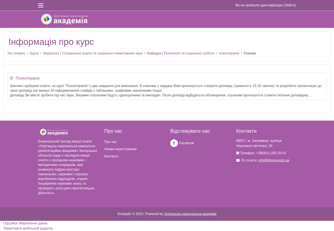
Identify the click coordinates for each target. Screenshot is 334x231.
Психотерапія (28, 78)
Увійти (290, 5)
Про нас (110, 142)
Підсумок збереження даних (25, 223)
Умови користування (120, 149)
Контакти (111, 156)
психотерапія (229, 53)
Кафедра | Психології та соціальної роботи (181, 53)
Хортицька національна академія (190, 214)
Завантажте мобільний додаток (28, 228)
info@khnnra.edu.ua (273, 160)
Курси (34, 53)
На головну (16, 53)
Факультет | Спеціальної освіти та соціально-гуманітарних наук (93, 53)
